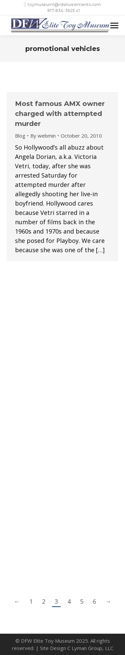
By (43, 135)
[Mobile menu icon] (114, 25)
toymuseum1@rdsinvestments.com (62, 5)
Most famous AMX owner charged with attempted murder (60, 114)
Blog (20, 135)
